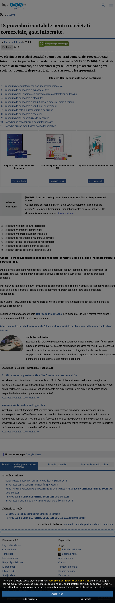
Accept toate (58, 594)
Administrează (30, 599)
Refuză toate (85, 599)
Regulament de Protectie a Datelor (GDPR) (69, 580)
